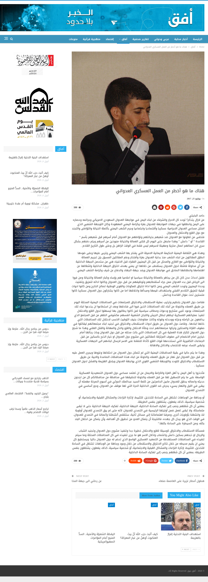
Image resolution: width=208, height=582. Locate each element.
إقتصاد (110, 39)
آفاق (124, 39)
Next (185, 549)
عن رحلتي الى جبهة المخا (87, 480)
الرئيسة (197, 39)
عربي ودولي (161, 39)
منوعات (73, 39)
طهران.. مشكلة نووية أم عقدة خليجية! (27, 203)
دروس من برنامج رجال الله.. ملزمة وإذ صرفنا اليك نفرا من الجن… (28, 330)
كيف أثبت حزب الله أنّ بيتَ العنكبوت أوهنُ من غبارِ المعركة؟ (29, 174)
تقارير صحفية (141, 39)
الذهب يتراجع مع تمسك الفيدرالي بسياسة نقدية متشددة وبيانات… (30, 380)
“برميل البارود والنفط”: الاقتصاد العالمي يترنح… (26, 395)
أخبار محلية (181, 39)
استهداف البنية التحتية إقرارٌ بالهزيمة (29, 157)
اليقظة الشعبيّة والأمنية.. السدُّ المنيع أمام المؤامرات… (28, 190)
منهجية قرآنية (91, 39)
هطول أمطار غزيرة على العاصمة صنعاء (181, 480)
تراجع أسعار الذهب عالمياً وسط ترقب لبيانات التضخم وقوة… (29, 410)
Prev (196, 549)
